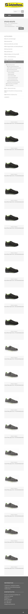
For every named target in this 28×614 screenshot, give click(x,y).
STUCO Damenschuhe (12, 79)
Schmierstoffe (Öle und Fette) (11, 44)
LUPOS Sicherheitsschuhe (12, 80)
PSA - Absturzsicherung (9, 88)
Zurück (21, 28)
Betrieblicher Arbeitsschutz (10, 94)
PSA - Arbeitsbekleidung (10, 56)
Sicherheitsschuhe (8, 24)
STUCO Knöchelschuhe (13, 77)
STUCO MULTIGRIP (12, 75)
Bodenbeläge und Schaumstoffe (11, 54)
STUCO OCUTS (19, 26)
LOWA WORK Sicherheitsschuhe (14, 68)
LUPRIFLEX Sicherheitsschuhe (13, 82)
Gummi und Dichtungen (10, 38)
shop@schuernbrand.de (9, 604)
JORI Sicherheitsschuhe (12, 69)
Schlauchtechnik (8, 49)
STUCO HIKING (11, 72)
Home (5, 23)
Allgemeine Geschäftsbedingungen (12, 587)
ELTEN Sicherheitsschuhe (13, 66)
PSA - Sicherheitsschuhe (12, 23)
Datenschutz (7, 588)
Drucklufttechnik (8, 51)
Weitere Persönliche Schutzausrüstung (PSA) (13, 91)
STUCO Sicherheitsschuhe (10, 26)
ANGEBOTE (6, 97)
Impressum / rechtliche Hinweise (12, 585)
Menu (7, 15)
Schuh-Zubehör (9, 85)
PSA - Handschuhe (8, 59)
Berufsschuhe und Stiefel (12, 83)
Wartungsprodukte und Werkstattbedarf (13, 46)
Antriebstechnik (8, 41)
